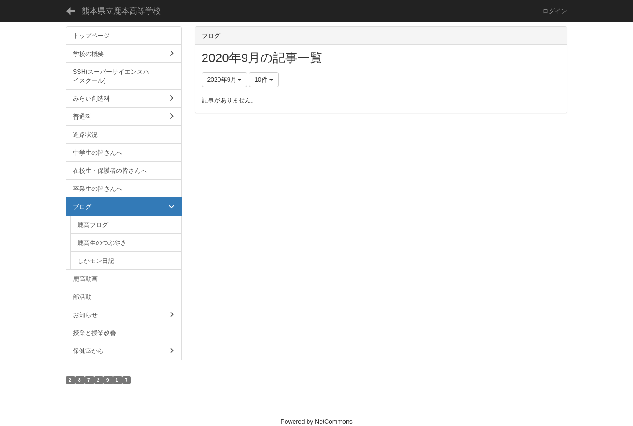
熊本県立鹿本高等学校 (121, 11)
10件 (264, 79)
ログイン (554, 11)
